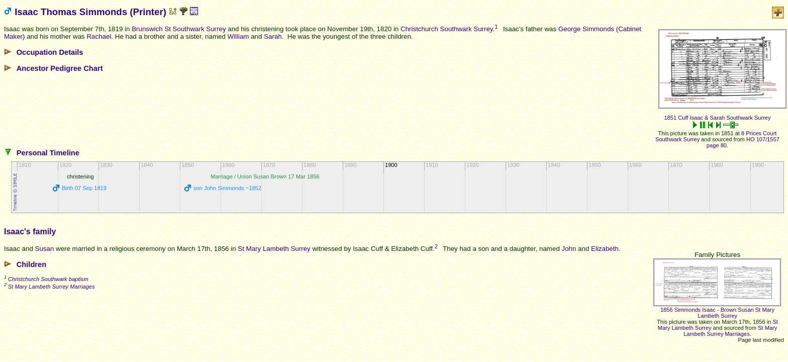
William (238, 36)
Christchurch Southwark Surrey (446, 29)
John (569, 248)
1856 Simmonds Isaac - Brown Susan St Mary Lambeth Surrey (717, 313)
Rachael (98, 36)
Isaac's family (30, 231)
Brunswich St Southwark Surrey (179, 29)
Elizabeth (605, 248)
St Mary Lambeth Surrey (274, 248)
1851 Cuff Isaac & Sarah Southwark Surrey (717, 118)
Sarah (273, 36)
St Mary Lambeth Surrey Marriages (730, 331)
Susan (44, 248)
